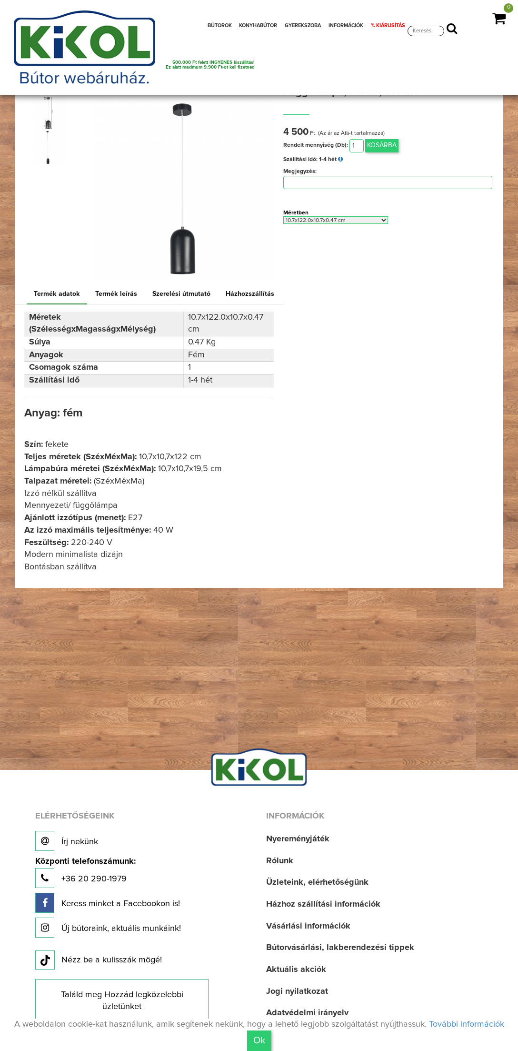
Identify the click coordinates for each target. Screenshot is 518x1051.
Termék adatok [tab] (57, 294)
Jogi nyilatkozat (297, 991)
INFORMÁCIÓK (346, 25)
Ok (259, 1040)
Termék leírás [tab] (116, 294)
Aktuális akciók (296, 969)
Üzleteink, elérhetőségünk (317, 882)
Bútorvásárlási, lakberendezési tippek (340, 947)
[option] (50, 113)
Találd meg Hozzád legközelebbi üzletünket (122, 1000)
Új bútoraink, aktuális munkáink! (108, 928)
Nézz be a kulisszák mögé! (98, 960)
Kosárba (382, 145)
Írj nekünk (66, 841)
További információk (466, 1024)
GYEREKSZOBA (303, 25)
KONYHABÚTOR (258, 25)
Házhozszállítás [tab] (250, 294)
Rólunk (279, 861)
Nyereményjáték (297, 839)
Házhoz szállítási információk (323, 904)
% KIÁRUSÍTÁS (388, 25)
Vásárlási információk (308, 926)
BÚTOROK (220, 25)
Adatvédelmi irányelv (307, 1013)
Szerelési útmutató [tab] (181, 294)
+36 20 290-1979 (85, 872)
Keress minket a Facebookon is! (107, 903)
